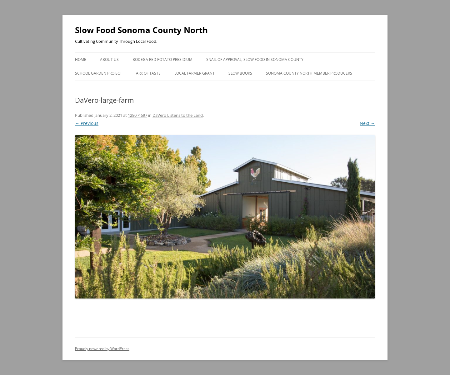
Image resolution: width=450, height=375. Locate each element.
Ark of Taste (148, 73)
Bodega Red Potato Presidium (162, 59)
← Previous (86, 123)
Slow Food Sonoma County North (141, 30)
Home (80, 59)
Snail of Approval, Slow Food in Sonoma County (254, 59)
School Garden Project (98, 73)
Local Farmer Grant (194, 73)
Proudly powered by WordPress (102, 348)
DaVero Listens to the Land (177, 115)
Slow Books (240, 73)
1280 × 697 (137, 115)
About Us (109, 59)
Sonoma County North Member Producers (309, 73)
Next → (367, 123)
